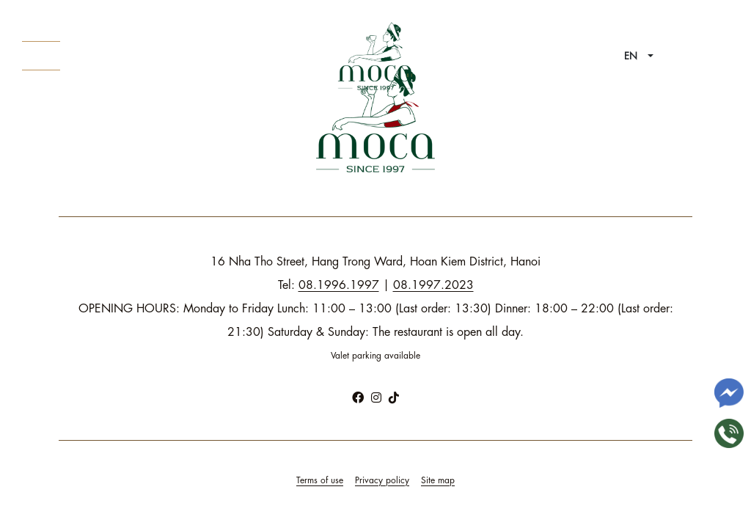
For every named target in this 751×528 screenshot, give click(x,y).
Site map (438, 480)
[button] (639, 56)
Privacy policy (382, 480)
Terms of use (319, 480)
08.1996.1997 (338, 285)
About (41, 55)
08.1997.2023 (433, 285)
